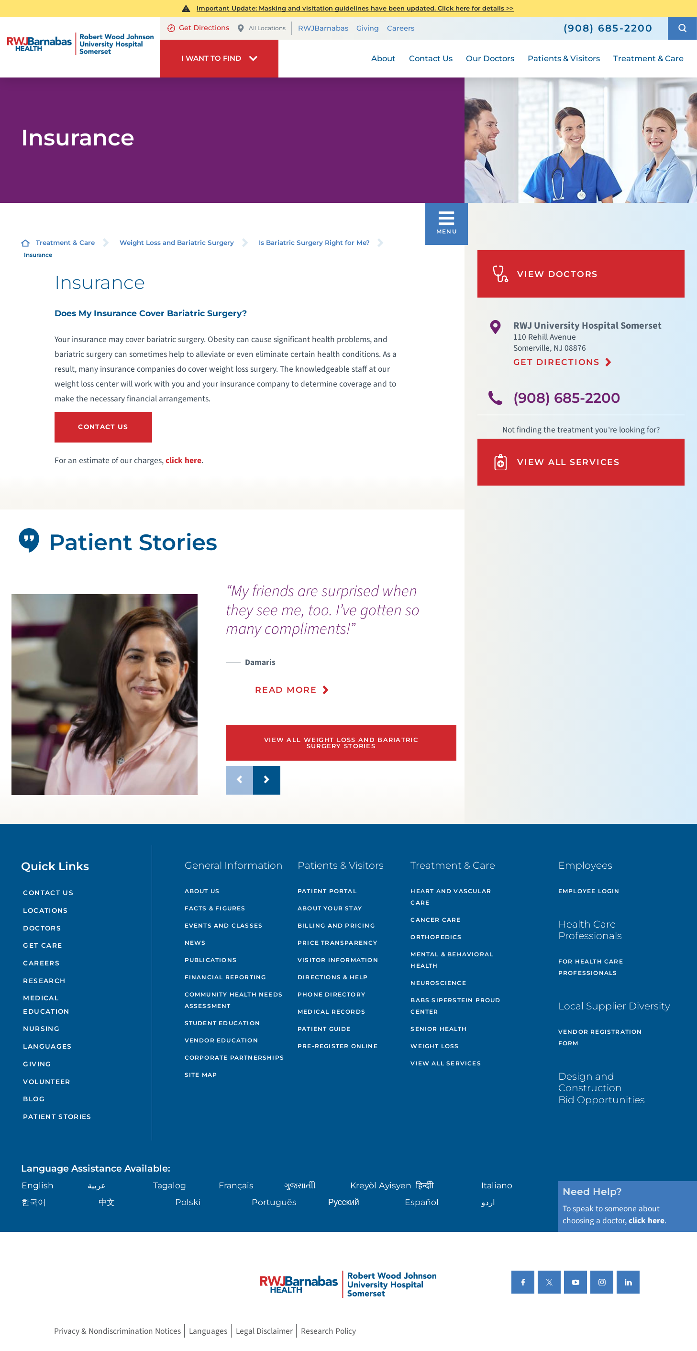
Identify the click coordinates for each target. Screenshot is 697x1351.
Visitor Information (338, 959)
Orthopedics (436, 937)
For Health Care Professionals (590, 967)
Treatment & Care (65, 242)
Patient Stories (57, 1116)
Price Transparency (338, 942)
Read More (286, 690)
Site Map (201, 1074)
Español (422, 1202)
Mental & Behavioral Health (451, 960)
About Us (202, 891)
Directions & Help (333, 977)
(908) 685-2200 (566, 397)
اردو (488, 1202)
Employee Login (589, 891)
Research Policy (328, 1331)
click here (183, 460)
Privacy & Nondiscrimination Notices (117, 1331)
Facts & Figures (215, 908)
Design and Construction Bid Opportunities (601, 1088)
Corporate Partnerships (234, 1057)
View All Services (556, 462)
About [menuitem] (383, 58)
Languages (47, 1046)
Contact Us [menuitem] (431, 58)
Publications (211, 959)
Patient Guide (324, 1028)
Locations (45, 910)
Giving (367, 28)
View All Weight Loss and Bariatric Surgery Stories (341, 743)
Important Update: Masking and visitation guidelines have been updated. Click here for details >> (355, 8)
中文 (107, 1202)
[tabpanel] (104, 694)
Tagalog (169, 1185)
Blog (33, 1099)
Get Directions (198, 27)
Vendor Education (221, 1040)
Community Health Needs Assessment (234, 1000)
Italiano (496, 1185)
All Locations (261, 28)
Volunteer (46, 1081)
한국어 (34, 1202)
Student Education (222, 1023)
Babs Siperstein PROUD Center (455, 1006)
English (38, 1185)
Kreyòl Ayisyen (380, 1185)
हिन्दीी (425, 1185)
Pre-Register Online (338, 1046)
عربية (97, 1185)
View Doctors (545, 274)
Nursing (41, 1028)
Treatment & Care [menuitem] (648, 58)
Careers (400, 28)
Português (274, 1202)
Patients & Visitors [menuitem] (564, 58)
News (195, 942)
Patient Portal (327, 891)
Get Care (42, 945)
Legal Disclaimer (264, 1331)
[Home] (80, 47)
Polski (188, 1202)
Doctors (42, 928)
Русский (343, 1202)
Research (44, 981)
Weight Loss (434, 1046)
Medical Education (46, 1004)
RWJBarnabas (323, 28)
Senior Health (438, 1028)
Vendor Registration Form (600, 1037)
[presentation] (341, 645)
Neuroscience (438, 982)
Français (236, 1185)
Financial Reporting (225, 977)
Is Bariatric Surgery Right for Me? (314, 242)
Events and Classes (224, 925)
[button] (682, 28)
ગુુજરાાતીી (300, 1185)
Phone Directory (331, 994)
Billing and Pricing (336, 925)
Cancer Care (435, 919)
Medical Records (331, 1011)
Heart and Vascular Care (450, 896)
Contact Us (103, 427)
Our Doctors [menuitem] (490, 58)
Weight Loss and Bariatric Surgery (177, 242)
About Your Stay (330, 908)
